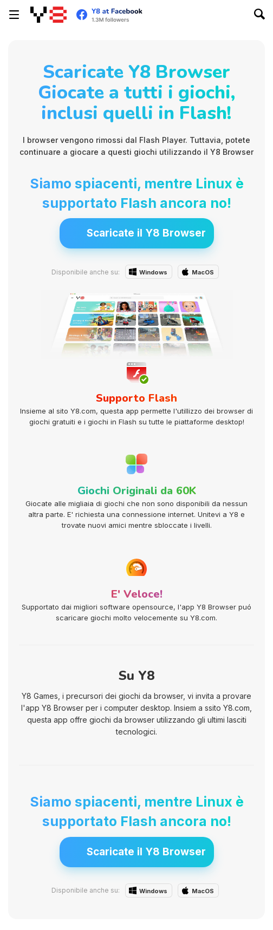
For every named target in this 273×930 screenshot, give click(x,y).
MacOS (203, 272)
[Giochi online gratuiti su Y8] (48, 14)
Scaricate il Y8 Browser (146, 233)
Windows (153, 272)
